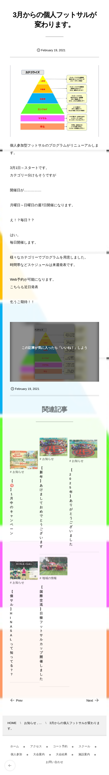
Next (92, 700)
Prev (16, 700)
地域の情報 (49, 579)
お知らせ (18, 473)
